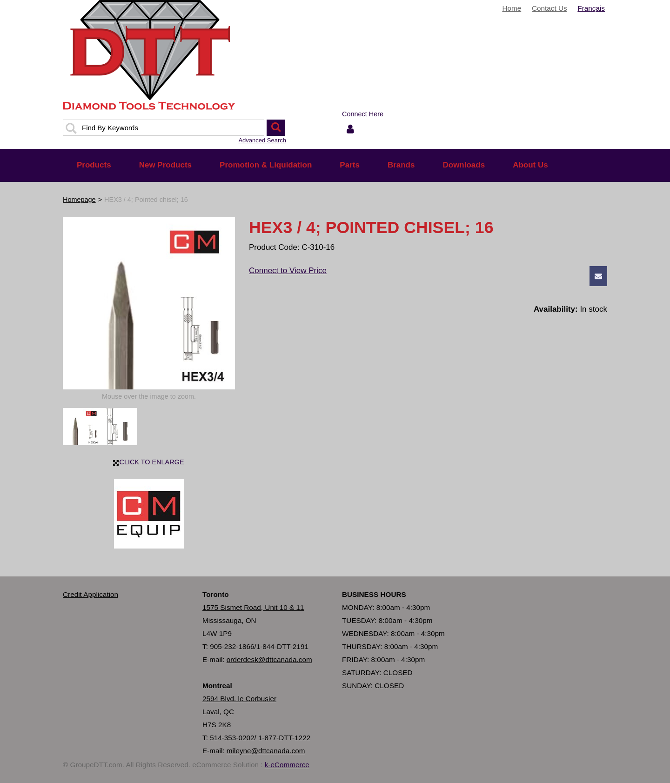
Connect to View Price (288, 270)
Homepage (79, 199)
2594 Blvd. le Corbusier (239, 699)
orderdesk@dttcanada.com (269, 659)
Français (591, 8)
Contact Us (549, 8)
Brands (401, 165)
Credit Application (90, 594)
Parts (350, 165)
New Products (165, 165)
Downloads (463, 165)
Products (94, 165)
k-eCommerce (287, 765)
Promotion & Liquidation (266, 165)
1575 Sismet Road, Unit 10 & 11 (253, 607)
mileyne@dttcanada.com (266, 751)
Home (511, 8)
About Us (530, 165)
